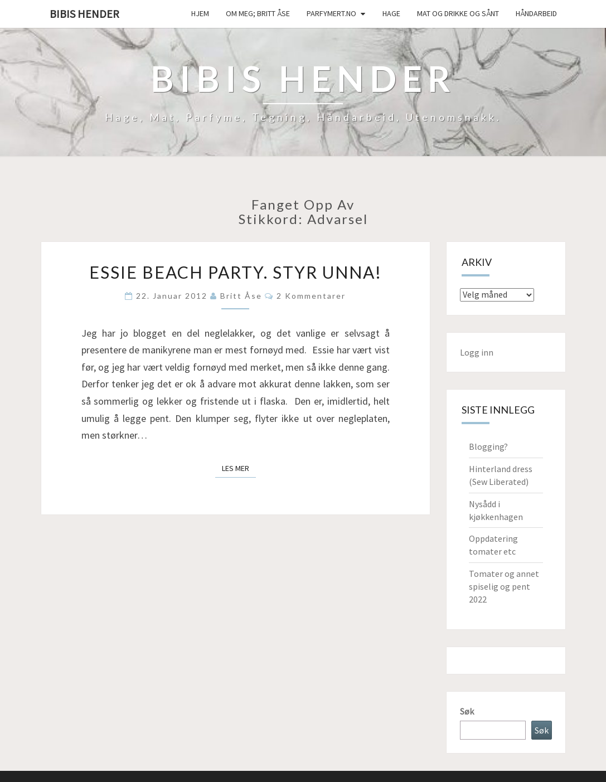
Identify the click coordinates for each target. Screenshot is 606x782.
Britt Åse (241, 295)
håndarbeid (536, 13)
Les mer (239, 467)
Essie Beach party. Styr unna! (235, 272)
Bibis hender (84, 14)
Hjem (200, 13)
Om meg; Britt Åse (258, 13)
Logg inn (476, 352)
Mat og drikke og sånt (458, 13)
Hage (391, 13)
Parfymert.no (331, 13)
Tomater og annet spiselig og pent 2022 (504, 586)
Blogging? (488, 446)
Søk (467, 711)
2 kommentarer (311, 295)
